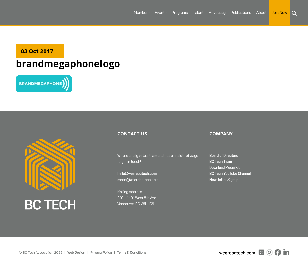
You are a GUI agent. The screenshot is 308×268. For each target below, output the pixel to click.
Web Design (76, 252)
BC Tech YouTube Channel (230, 174)
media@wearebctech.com (137, 180)
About (261, 12)
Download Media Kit (224, 168)
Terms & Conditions (131, 252)
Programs (180, 12)
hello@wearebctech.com (137, 174)
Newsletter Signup (223, 180)
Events (161, 12)
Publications (241, 12)
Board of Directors (223, 156)
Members (142, 12)
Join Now (279, 12)
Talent (198, 12)
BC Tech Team (220, 162)
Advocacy (217, 12)
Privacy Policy (101, 252)
